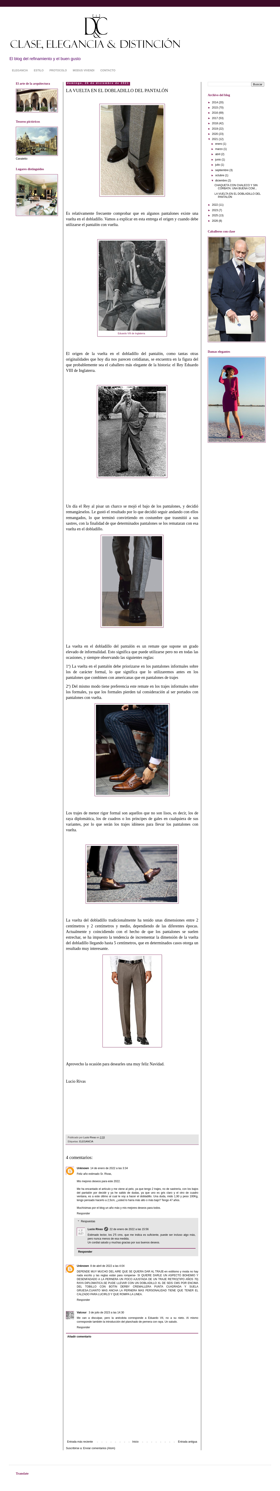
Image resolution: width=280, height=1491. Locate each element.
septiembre (222, 170)
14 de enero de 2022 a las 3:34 (109, 1168)
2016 (215, 112)
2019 (215, 128)
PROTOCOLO (58, 70)
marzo (219, 149)
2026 (215, 220)
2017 (215, 118)
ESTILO (39, 70)
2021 (215, 139)
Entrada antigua (187, 1441)
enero (219, 143)
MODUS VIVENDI (83, 70)
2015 (215, 107)
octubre (220, 175)
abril (218, 154)
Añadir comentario (79, 1336)
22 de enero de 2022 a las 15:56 (129, 1229)
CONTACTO (107, 70)
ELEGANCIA (20, 70)
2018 (215, 123)
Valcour (82, 1312)
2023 (215, 210)
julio (218, 164)
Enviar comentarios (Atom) (99, 1448)
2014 (215, 102)
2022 (215, 204)
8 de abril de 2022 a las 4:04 (107, 1265)
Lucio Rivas (95, 1229)
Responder (83, 1213)
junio (218, 159)
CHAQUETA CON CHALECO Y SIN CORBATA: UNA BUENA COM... (236, 187)
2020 (215, 134)
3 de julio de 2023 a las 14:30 (106, 1312)
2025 (215, 215)
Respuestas (88, 1221)
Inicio (135, 1441)
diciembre (221, 180)
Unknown (83, 1168)
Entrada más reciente (80, 1441)
